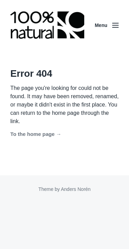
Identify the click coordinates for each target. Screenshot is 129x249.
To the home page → (35, 134)
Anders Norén (75, 189)
